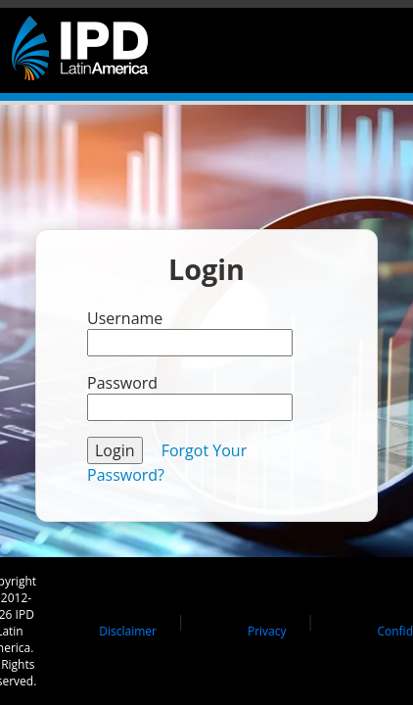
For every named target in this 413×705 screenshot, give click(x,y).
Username (124, 318)
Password (122, 383)
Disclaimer (128, 631)
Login (115, 450)
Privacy (267, 631)
